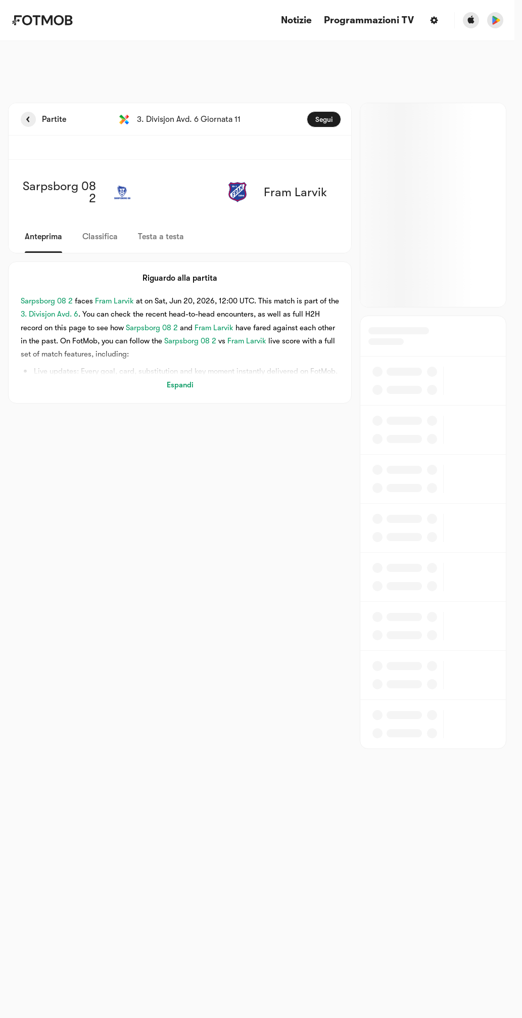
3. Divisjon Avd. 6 (49, 314)
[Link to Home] (42, 20)
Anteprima (43, 236)
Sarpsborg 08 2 (47, 300)
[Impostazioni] (434, 20)
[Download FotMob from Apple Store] (471, 20)
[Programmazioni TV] (369, 20)
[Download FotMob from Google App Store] (495, 20)
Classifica (100, 236)
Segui (324, 119)
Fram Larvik (114, 300)
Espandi (180, 384)
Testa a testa (161, 236)
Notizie (296, 20)
